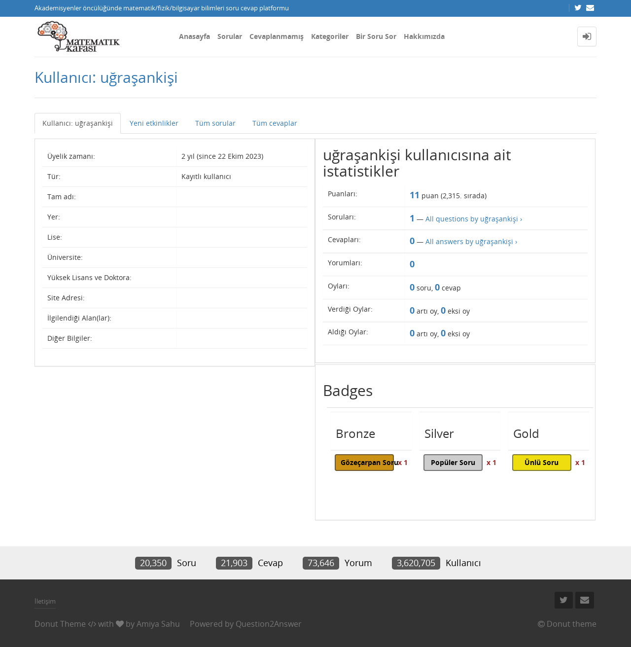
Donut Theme (60, 623)
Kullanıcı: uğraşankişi (77, 123)
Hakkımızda (424, 36)
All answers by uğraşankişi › (471, 241)
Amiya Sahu (158, 623)
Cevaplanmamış (276, 36)
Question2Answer (269, 623)
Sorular (229, 36)
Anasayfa (194, 36)
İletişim (45, 601)
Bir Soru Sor (376, 36)
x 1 (403, 462)
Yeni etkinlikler (154, 123)
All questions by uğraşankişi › (473, 218)
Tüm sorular (215, 123)
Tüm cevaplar (274, 123)
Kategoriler (330, 36)
